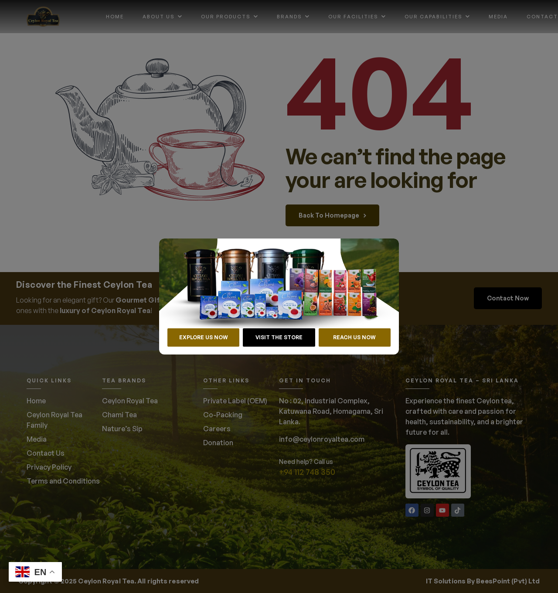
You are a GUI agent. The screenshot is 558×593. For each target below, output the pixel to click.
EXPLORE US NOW (203, 337)
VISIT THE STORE (279, 337)
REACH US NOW (354, 337)
